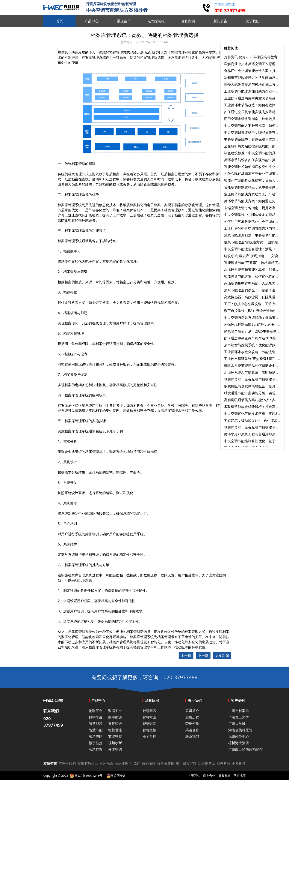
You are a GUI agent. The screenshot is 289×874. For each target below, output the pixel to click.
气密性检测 (67, 763)
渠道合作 (192, 730)
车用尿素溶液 (186, 763)
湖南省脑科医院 (240, 730)
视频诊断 (115, 743)
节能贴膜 (115, 736)
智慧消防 (96, 736)
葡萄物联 (148, 763)
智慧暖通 (115, 730)
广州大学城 (236, 723)
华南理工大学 (238, 717)
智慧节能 (96, 730)
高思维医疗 (123, 763)
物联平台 (96, 710)
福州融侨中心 (238, 736)
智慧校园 (149, 717)
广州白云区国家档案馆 (245, 749)
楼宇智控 (96, 743)
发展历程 (192, 717)
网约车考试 (206, 763)
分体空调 (115, 749)
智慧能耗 (96, 723)
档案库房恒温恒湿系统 (75, 405)
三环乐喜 (106, 763)
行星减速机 (165, 763)
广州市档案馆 (238, 710)
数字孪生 (96, 717)
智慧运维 (115, 723)
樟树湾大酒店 (238, 743)
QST (137, 763)
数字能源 (115, 717)
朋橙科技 (223, 763)
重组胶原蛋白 (87, 763)
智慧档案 (96, 749)
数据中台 (115, 710)
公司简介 (192, 710)
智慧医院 (149, 723)
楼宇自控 (149, 736)
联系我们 (192, 736)
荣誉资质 (192, 723)
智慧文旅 (149, 730)
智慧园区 (149, 710)
